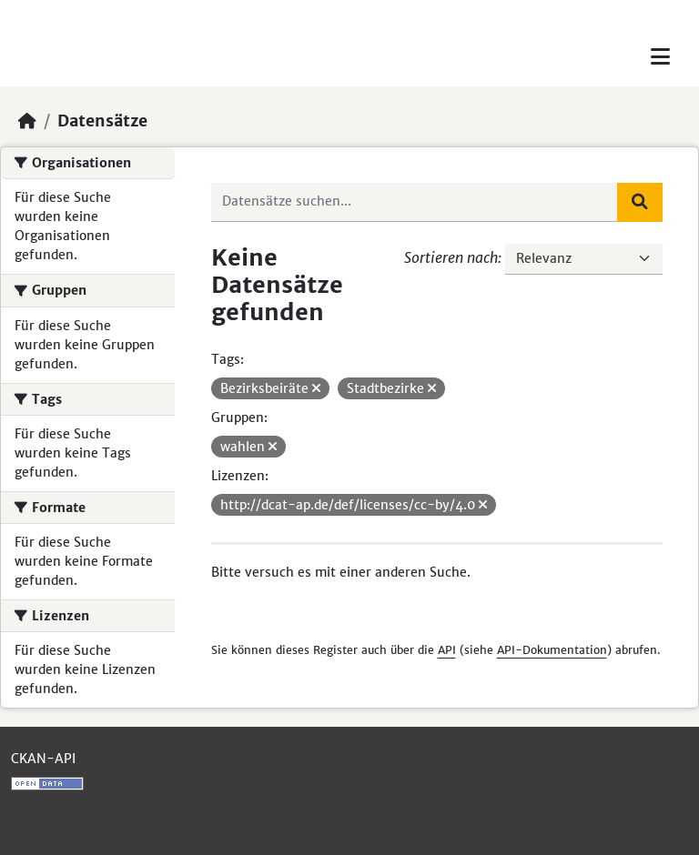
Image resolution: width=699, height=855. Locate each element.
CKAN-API (43, 758)
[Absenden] (640, 202)
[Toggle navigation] (660, 57)
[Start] (27, 121)
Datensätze (102, 121)
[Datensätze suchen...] (415, 202)
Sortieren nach (451, 257)
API (447, 650)
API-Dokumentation (552, 650)
